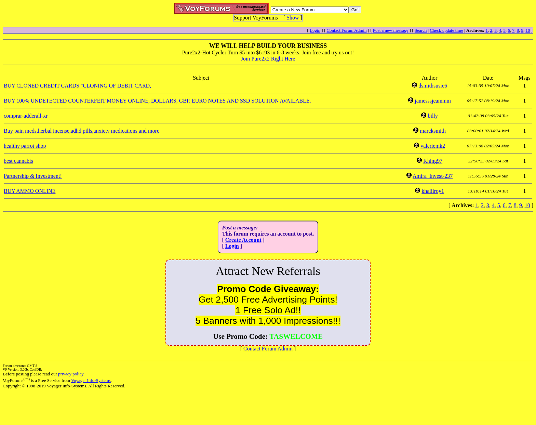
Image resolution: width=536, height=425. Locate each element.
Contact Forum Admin (346, 30)
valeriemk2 (432, 146)
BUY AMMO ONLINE (29, 191)
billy (433, 116)
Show (292, 18)
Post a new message (390, 30)
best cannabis (18, 161)
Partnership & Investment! (33, 176)
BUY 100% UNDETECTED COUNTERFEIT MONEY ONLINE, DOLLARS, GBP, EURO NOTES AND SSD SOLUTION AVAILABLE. (157, 101)
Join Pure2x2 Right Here (268, 59)
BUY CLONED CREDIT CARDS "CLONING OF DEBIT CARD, (77, 86)
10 (527, 30)
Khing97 (432, 161)
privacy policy (70, 373)
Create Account (243, 240)
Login (315, 30)
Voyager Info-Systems (91, 380)
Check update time (446, 30)
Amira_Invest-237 (433, 176)
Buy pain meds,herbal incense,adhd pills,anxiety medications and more (81, 131)
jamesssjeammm (433, 101)
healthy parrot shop (25, 146)
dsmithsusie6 (432, 86)
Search (421, 30)
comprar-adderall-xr (26, 116)
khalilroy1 (432, 191)
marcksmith (433, 131)
